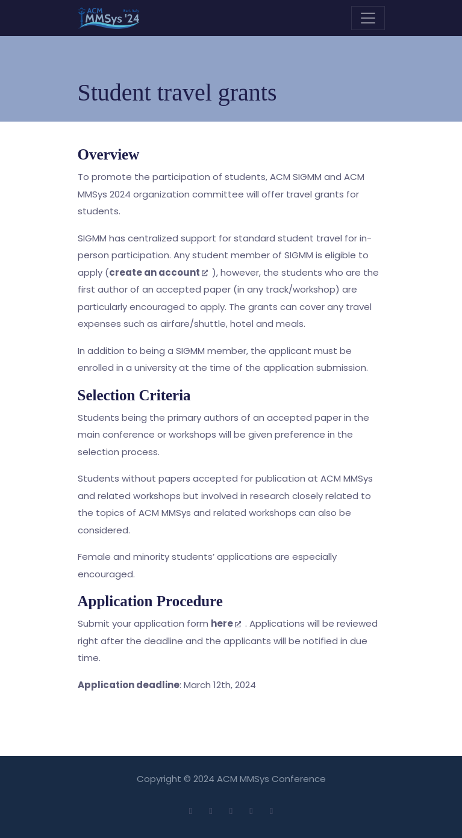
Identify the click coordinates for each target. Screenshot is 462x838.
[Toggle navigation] (368, 18)
